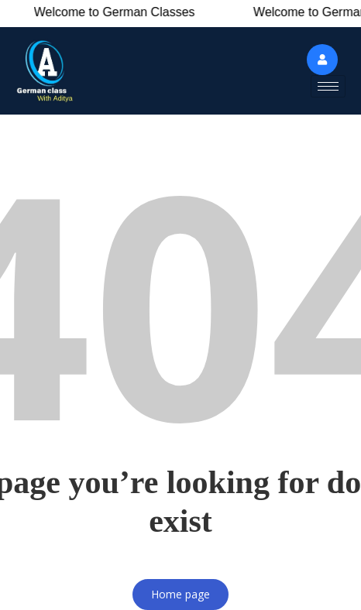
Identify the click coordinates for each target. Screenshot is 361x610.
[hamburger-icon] (328, 86)
